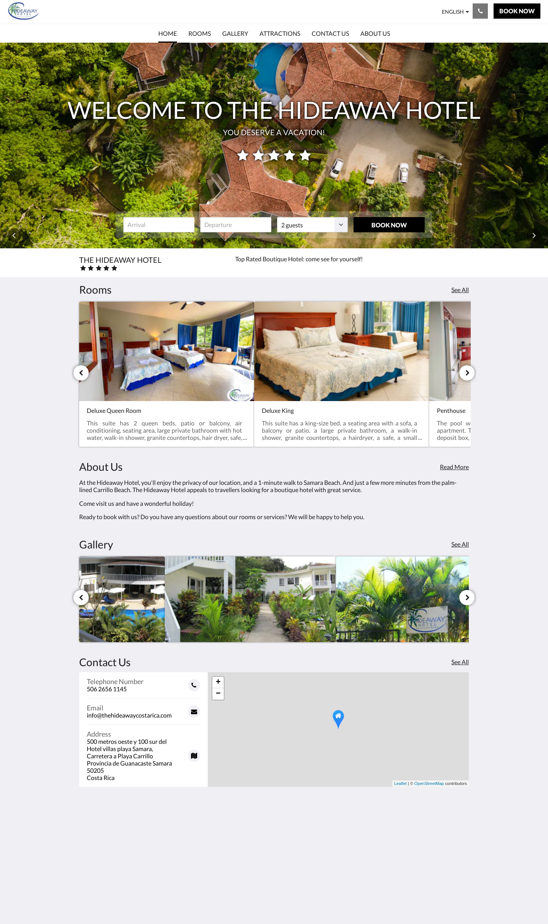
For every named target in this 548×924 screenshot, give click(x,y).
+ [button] (218, 682)
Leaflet (400, 783)
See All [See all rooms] (460, 289)
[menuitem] (167, 33)
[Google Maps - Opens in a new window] (143, 753)
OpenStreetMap (429, 783)
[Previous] (81, 372)
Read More (454, 466)
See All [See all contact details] (460, 661)
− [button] (218, 694)
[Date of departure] (235, 224)
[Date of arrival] (158, 224)
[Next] (467, 372)
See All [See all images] (460, 544)
